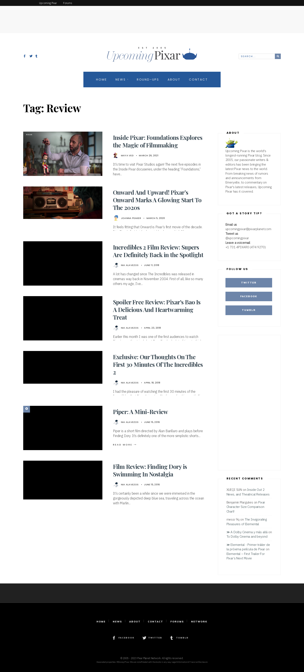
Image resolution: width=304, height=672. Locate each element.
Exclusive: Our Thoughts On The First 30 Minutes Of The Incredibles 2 (158, 364)
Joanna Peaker (131, 218)
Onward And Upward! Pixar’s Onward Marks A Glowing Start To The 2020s (157, 200)
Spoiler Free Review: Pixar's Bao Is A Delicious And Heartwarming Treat (157, 309)
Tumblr (249, 310)
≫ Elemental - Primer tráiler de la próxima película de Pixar (248, 546)
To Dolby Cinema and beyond (247, 536)
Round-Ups (148, 79)
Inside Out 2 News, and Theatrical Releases (248, 491)
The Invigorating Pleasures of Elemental (247, 521)
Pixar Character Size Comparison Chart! (246, 506)
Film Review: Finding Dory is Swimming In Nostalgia (150, 470)
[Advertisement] (152, 15)
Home (101, 79)
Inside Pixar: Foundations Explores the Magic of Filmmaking (157, 141)
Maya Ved (127, 155)
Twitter (248, 282)
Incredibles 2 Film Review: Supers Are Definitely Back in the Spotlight (158, 251)
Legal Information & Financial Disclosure (190, 662)
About (174, 79)
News (120, 79)
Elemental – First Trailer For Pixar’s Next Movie (246, 556)
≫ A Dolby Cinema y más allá (247, 532)
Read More (125, 444)
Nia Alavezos (130, 265)
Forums (177, 621)
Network (199, 621)
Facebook (248, 296)
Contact (198, 79)
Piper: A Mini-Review (140, 412)
